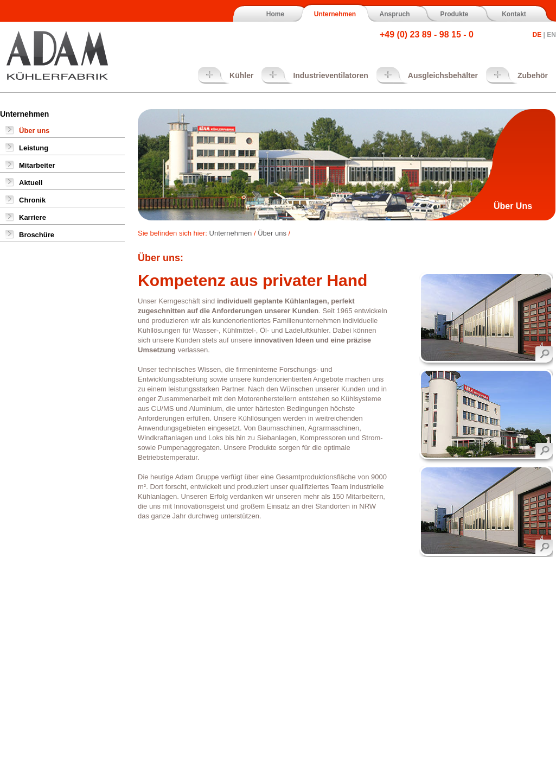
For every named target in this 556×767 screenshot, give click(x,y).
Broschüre (36, 235)
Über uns (34, 130)
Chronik (32, 200)
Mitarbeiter (37, 165)
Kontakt (514, 14)
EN (551, 35)
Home (275, 14)
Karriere (32, 217)
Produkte (454, 14)
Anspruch (394, 14)
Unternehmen (335, 14)
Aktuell (30, 183)
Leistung (33, 148)
